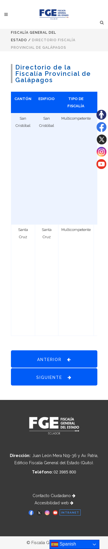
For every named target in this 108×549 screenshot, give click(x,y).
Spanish (63, 544)
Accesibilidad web (54, 503)
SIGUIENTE (54, 377)
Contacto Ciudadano (54, 495)
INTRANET (70, 512)
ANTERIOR (54, 359)
